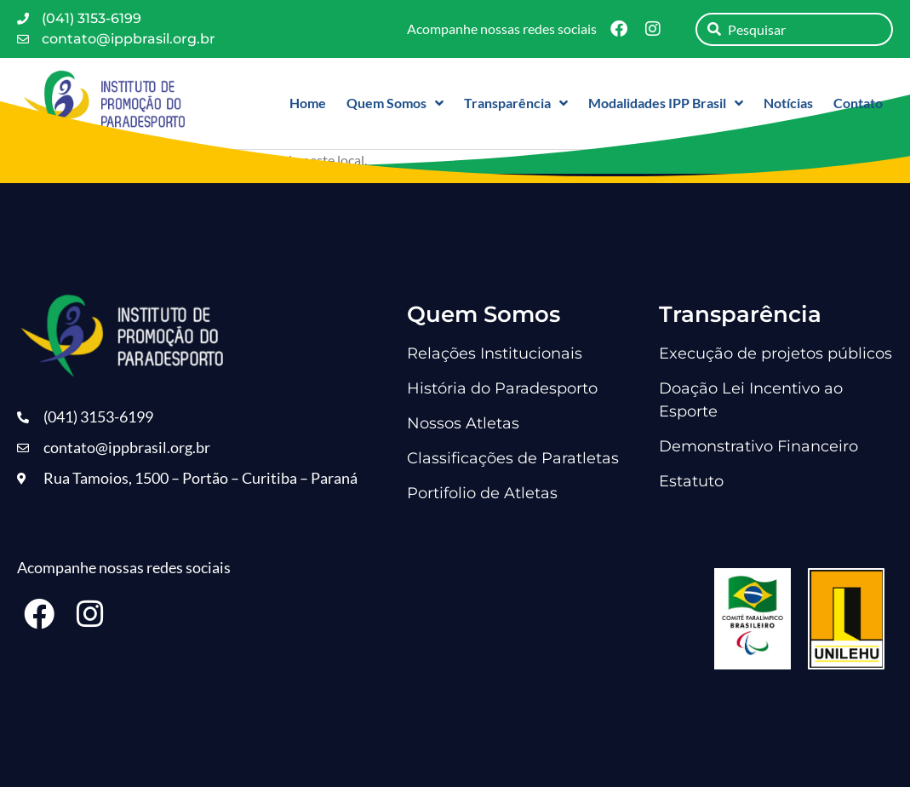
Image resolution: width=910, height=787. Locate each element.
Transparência (516, 103)
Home (307, 103)
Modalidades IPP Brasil (665, 103)
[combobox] (794, 29)
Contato (858, 103)
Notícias (788, 103)
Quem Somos (395, 103)
